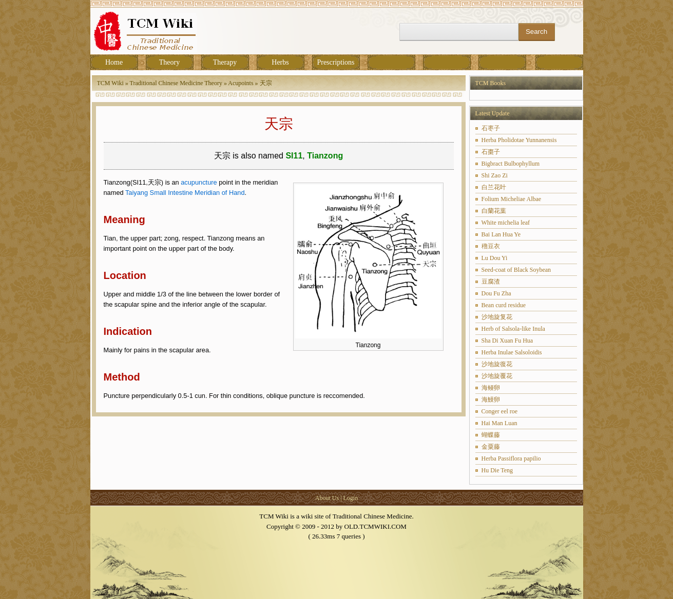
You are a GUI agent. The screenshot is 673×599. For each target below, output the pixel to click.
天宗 (266, 83)
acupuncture (199, 182)
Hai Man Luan (499, 423)
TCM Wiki (110, 83)
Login (350, 498)
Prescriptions (335, 62)
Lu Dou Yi (495, 258)
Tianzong (325, 155)
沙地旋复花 (497, 317)
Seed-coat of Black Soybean (516, 269)
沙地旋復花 (497, 364)
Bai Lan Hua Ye (501, 234)
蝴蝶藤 (491, 434)
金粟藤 (491, 446)
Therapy (225, 62)
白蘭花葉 (494, 210)
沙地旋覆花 (497, 376)
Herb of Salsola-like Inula (513, 328)
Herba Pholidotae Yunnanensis (519, 140)
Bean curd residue (504, 305)
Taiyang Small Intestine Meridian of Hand (185, 192)
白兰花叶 (494, 187)
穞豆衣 (491, 246)
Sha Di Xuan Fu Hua (507, 340)
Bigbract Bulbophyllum (511, 163)
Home (114, 62)
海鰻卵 (491, 399)
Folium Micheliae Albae (512, 199)
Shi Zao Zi (495, 175)
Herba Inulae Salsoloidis (512, 352)
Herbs (280, 62)
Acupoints (240, 83)
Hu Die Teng (497, 470)
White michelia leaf (506, 222)
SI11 (293, 155)
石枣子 (491, 128)
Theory (169, 62)
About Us (327, 498)
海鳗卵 (491, 387)
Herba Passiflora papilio (511, 458)
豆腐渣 (491, 281)
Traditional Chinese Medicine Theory (176, 83)
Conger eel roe (500, 411)
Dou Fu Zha (496, 293)
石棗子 (491, 151)
